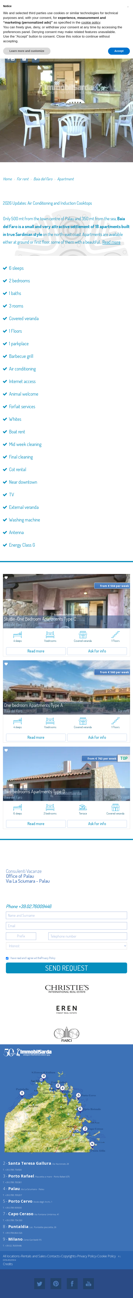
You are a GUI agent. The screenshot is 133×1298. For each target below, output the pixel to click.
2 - (27, 1163)
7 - (18, 1213)
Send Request (66, 967)
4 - (11, 1188)
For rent (22, 178)
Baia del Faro (42, 178)
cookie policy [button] (90, 22)
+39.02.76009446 (34, 906)
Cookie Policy (106, 1256)
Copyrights (68, 1256)
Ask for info (97, 650)
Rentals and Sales (33, 1256)
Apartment (65, 178)
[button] (128, 6)
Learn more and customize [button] (26, 51)
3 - (18, 1176)
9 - (13, 1239)
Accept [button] (119, 51)
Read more (111, 242)
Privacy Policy (48, 958)
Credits (8, 1264)
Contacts (53, 1256)
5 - (17, 1201)
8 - (15, 1226)
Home (7, 178)
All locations (11, 1256)
